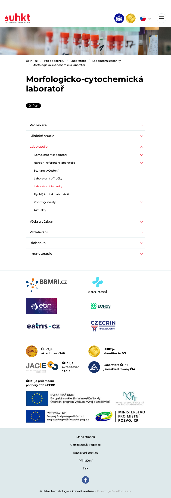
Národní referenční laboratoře (54, 162)
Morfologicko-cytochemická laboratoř (58, 65)
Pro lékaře (38, 125)
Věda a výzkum (42, 221)
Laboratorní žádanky (106, 60)
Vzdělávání (39, 232)
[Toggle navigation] (161, 18)
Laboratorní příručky (48, 178)
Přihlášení (85, 460)
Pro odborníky (54, 60)
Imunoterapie (41, 253)
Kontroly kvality (45, 202)
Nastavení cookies (85, 452)
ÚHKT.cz (31, 60)
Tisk (85, 468)
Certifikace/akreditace (85, 444)
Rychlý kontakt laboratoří (51, 194)
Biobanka (38, 243)
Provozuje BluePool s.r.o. (114, 491)
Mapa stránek (85, 437)
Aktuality (40, 210)
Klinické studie (42, 136)
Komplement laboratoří (50, 154)
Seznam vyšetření (46, 170)
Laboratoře (78, 60)
